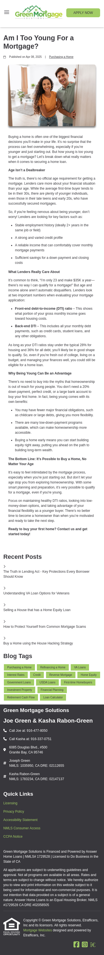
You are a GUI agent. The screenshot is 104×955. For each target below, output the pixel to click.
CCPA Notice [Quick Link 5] (12, 837)
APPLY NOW (83, 13)
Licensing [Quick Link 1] (10, 803)
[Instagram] (85, 944)
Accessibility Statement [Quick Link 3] (20, 820)
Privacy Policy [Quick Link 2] (13, 811)
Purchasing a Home (61, 56)
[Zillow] (95, 944)
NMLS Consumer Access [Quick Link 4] (21, 828)
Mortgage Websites (38, 930)
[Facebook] (76, 944)
